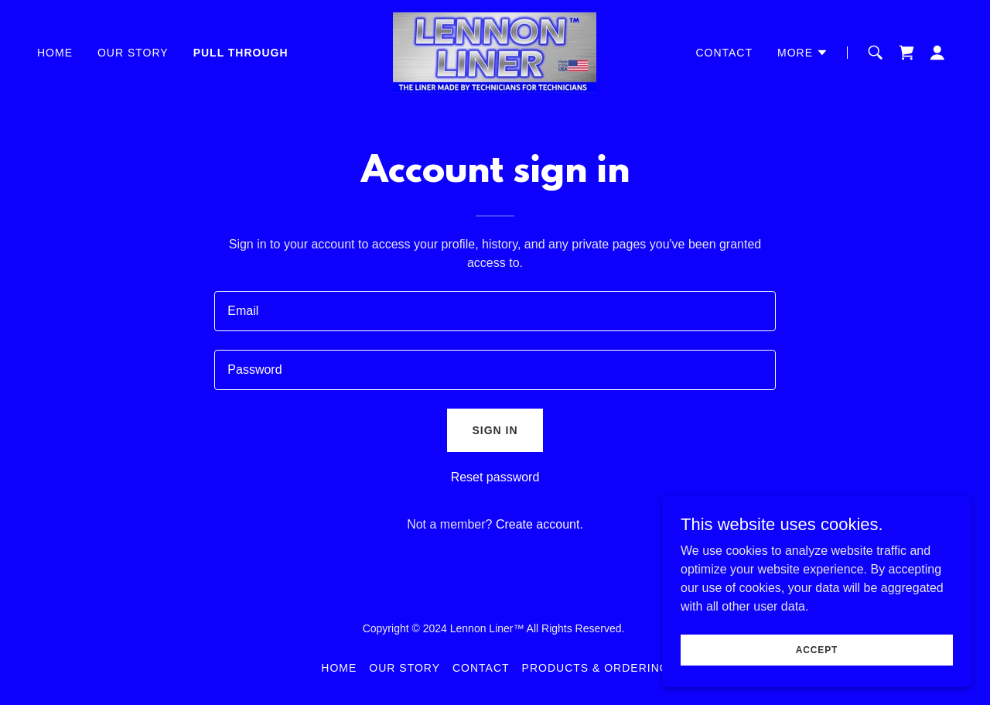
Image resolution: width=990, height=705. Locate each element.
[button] (802, 52)
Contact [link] (724, 52)
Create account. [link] (539, 524)
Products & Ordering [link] (595, 668)
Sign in (494, 430)
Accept (817, 649)
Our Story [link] (133, 52)
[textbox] (494, 311)
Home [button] (339, 668)
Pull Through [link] (240, 52)
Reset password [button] (495, 477)
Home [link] (55, 52)
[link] (494, 51)
